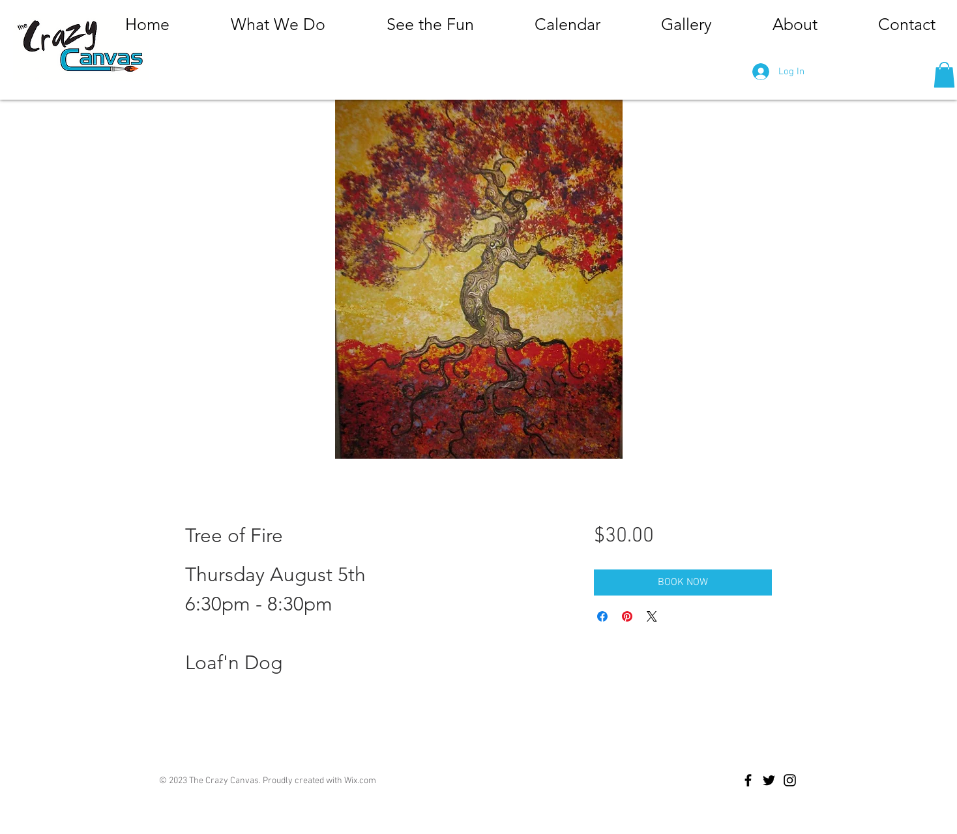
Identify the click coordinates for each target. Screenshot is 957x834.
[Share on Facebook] (602, 616)
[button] (944, 74)
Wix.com (360, 780)
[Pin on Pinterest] (627, 616)
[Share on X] (652, 616)
